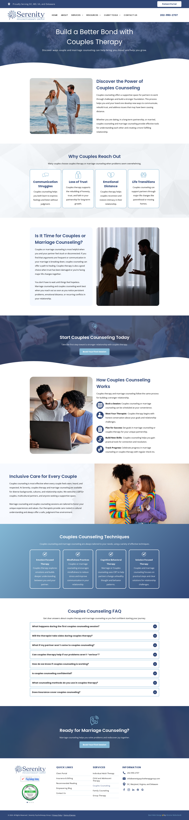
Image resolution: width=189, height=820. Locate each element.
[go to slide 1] (27, 802)
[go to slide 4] (33, 802)
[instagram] (129, 790)
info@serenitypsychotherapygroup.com (143, 778)
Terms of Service (70, 815)
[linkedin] (133, 790)
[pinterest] (138, 790)
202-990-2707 (133, 773)
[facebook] (124, 790)
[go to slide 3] (31, 802)
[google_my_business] (142, 790)
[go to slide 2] (29, 802)
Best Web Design (155, 815)
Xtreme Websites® (173, 815)
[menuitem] (54, 15)
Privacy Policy (57, 815)
